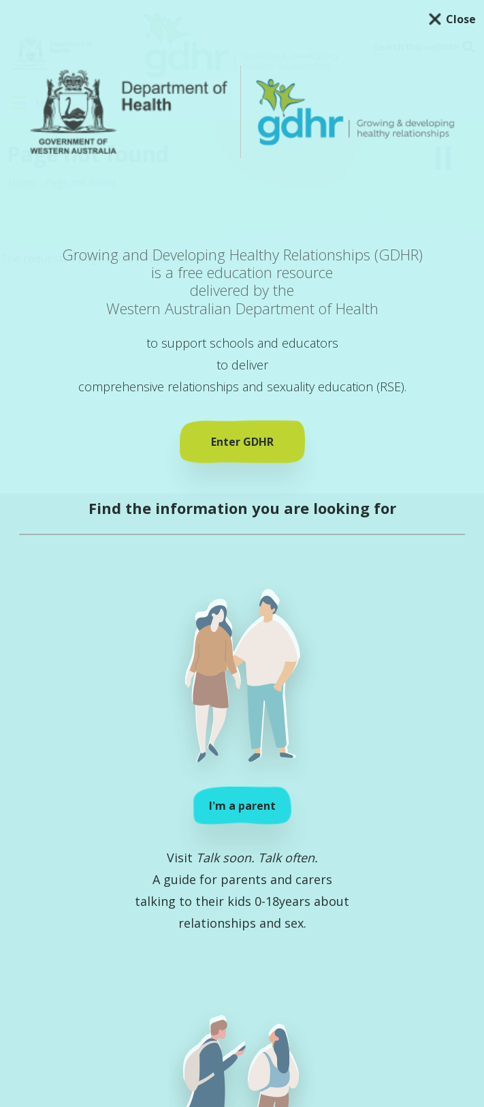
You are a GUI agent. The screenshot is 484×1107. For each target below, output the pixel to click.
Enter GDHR (242, 441)
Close (461, 19)
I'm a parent (242, 805)
